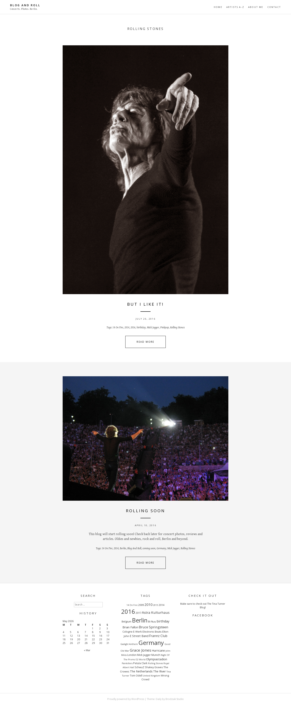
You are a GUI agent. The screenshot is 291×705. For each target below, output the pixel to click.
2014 (126, 327)
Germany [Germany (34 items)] (151, 643)
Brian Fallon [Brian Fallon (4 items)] (130, 627)
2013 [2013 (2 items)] (155, 605)
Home (218, 6)
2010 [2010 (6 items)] (148, 604)
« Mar (87, 650)
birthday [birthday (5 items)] (163, 621)
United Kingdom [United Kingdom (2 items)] (151, 675)
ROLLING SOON (145, 510)
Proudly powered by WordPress (125, 699)
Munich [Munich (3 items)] (155, 655)
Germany (161, 548)
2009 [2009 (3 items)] (141, 605)
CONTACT (274, 6)
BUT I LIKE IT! (145, 304)
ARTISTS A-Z (235, 6)
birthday (141, 327)
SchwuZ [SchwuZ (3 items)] (139, 667)
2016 (133, 327)
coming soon (148, 548)
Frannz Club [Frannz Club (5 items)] (158, 636)
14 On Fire (118, 327)
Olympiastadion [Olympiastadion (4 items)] (156, 659)
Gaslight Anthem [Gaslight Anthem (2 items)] (129, 644)
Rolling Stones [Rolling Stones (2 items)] (155, 663)
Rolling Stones (177, 327)
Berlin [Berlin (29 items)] (140, 620)
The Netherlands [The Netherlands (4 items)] (141, 671)
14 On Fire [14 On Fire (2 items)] (132, 605)
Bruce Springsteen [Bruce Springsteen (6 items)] (153, 627)
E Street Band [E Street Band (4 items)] (139, 636)
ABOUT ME (255, 6)
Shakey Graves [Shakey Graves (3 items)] (154, 667)
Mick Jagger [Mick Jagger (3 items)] (144, 655)
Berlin (123, 548)
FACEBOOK (202, 615)
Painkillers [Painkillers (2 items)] (127, 663)
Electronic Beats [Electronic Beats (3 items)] (152, 631)
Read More (145, 341)
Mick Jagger (153, 327)
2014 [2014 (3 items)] (161, 605)
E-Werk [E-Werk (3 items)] (137, 631)
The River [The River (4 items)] (159, 671)
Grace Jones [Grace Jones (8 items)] (140, 650)
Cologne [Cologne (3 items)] (127, 631)
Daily (158, 699)
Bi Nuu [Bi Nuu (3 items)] (152, 621)
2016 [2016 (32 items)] (128, 611)
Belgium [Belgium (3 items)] (126, 621)
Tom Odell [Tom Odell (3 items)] (136, 675)
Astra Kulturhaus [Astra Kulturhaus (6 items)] (156, 612)
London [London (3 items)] (132, 655)
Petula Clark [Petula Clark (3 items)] (140, 663)
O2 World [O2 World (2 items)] (140, 659)
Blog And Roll (25, 5)
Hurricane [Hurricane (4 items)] (158, 650)
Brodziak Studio (175, 699)
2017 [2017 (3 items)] (138, 613)
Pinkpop (164, 327)
